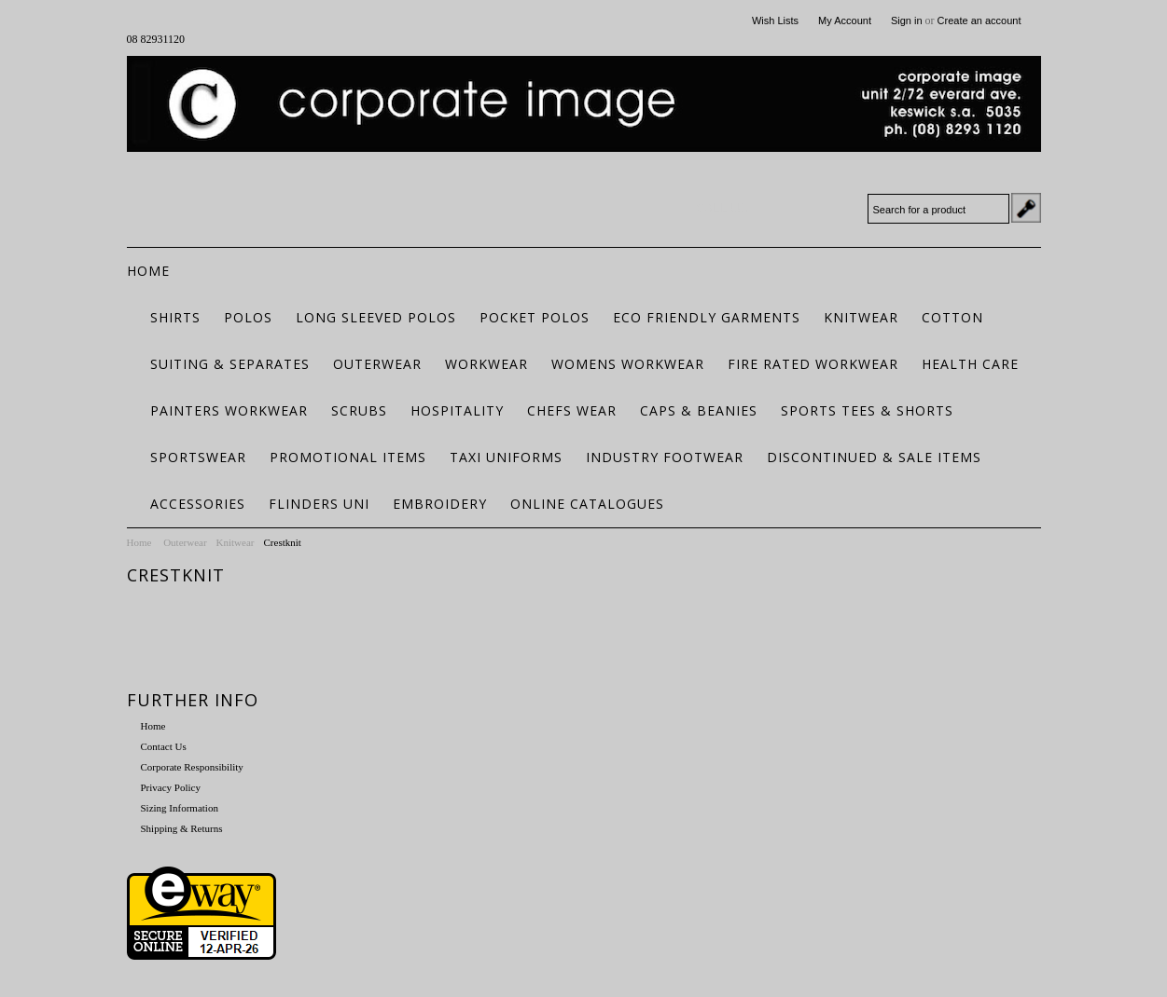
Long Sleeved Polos (376, 317)
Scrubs (359, 410)
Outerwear (377, 364)
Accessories (197, 503)
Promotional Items (348, 457)
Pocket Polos (534, 317)
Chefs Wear (572, 410)
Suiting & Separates (230, 364)
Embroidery (440, 503)
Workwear (486, 364)
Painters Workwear (229, 410)
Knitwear (861, 317)
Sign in (907, 20)
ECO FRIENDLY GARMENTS (706, 317)
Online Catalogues (587, 503)
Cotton (952, 317)
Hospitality (457, 410)
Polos (248, 317)
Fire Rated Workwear (813, 364)
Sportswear (198, 457)
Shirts (175, 317)
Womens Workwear (627, 364)
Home (139, 542)
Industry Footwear (664, 457)
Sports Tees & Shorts (867, 410)
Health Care (970, 364)
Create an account (979, 20)
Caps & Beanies (698, 410)
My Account (844, 20)
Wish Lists (775, 20)
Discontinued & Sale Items (874, 457)
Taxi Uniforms (506, 457)
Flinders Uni (319, 503)
